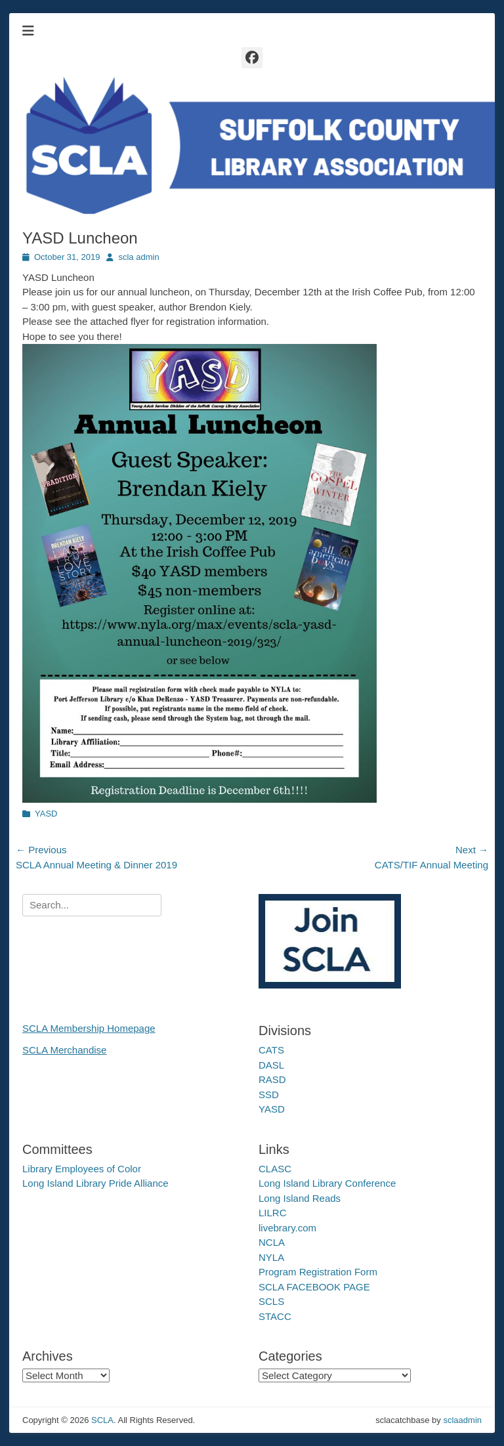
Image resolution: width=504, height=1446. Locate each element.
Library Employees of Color (81, 1168)
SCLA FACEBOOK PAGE (314, 1286)
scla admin (138, 257)
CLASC (275, 1168)
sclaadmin (462, 1420)
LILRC (273, 1212)
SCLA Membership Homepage (89, 1028)
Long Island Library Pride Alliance (95, 1183)
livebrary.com (287, 1227)
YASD (46, 814)
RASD (272, 1079)
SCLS (271, 1301)
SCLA (102, 1420)
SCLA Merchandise (64, 1049)
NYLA (271, 1257)
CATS (271, 1049)
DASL (271, 1065)
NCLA (272, 1242)
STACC (275, 1316)
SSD (269, 1094)
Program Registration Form (318, 1271)
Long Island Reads (300, 1198)
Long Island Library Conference (327, 1183)
